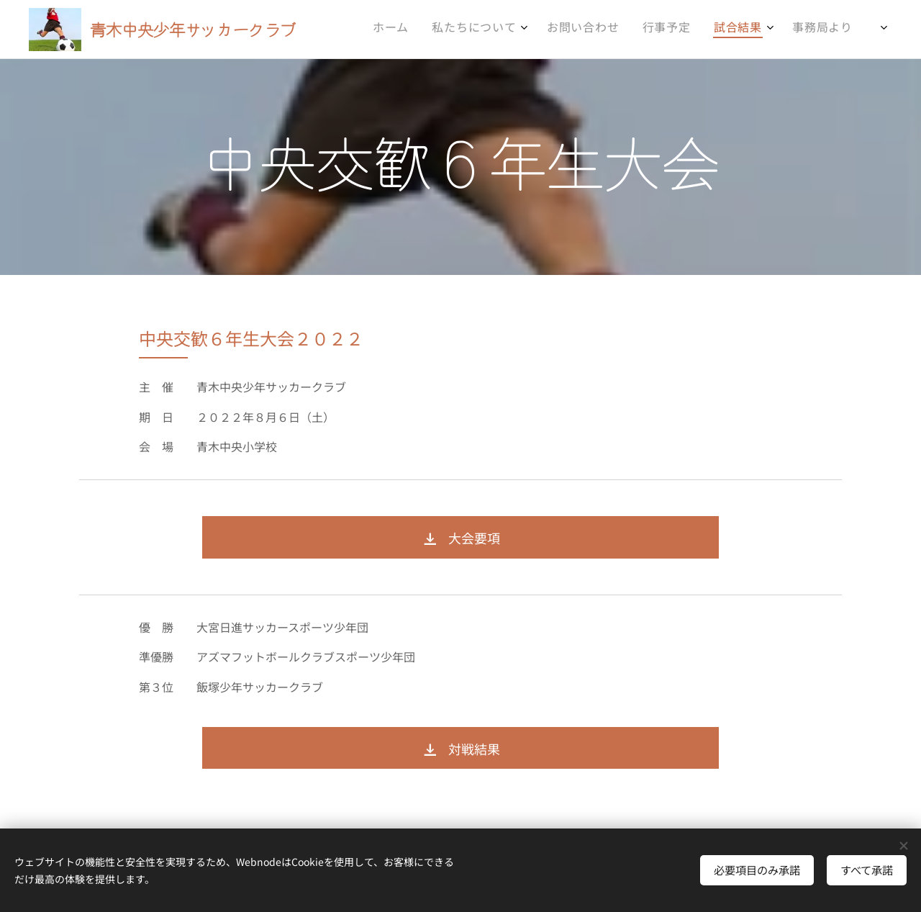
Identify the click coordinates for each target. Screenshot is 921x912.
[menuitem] (697, 30)
